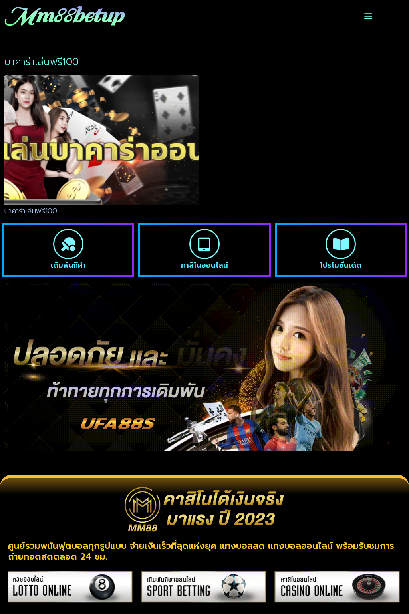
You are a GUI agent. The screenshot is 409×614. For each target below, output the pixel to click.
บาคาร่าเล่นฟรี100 (30, 211)
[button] (368, 15)
